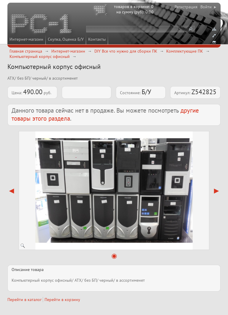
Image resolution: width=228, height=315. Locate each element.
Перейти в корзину (62, 299)
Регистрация (186, 7)
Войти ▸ (208, 7)
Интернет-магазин (26, 39)
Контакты (97, 39)
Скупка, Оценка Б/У (66, 39)
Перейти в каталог (24, 299)
